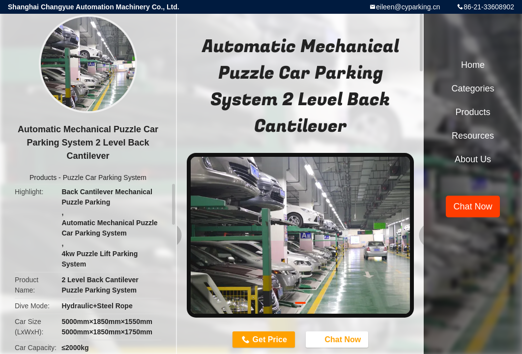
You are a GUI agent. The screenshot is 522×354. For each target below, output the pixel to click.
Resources (473, 136)
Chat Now (338, 339)
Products (43, 177)
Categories (472, 88)
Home (473, 65)
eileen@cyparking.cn (408, 7)
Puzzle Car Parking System (104, 177)
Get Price (270, 339)
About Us (473, 159)
